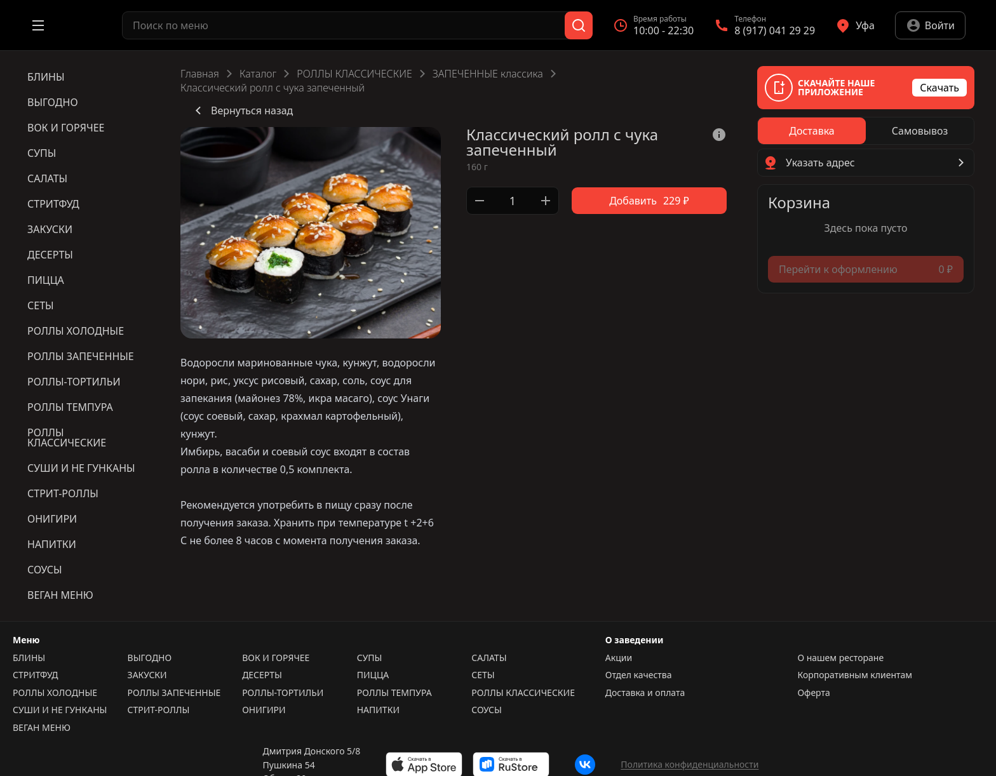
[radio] (812, 130)
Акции (618, 658)
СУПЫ (369, 658)
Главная (199, 74)
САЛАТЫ (488, 658)
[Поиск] (579, 25)
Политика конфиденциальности (689, 764)
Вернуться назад (242, 110)
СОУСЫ (486, 710)
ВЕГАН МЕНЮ (42, 727)
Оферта (813, 693)
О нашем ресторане (840, 658)
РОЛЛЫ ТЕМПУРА (394, 693)
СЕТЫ (482, 675)
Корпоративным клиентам (854, 675)
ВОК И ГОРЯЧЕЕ (275, 658)
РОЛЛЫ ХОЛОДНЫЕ (55, 693)
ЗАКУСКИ (147, 675)
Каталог (257, 74)
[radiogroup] (865, 131)
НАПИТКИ (378, 710)
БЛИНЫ (29, 658)
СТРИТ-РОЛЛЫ (159, 710)
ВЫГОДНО (150, 658)
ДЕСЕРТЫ (262, 675)
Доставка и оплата (645, 693)
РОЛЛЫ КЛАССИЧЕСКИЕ (354, 74)
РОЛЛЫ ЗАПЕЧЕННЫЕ (174, 693)
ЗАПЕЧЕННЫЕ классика (488, 74)
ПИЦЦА (373, 675)
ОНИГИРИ (263, 710)
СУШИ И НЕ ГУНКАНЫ (60, 710)
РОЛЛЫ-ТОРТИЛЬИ (282, 693)
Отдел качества (638, 675)
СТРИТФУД (35, 675)
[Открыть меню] (38, 25)
